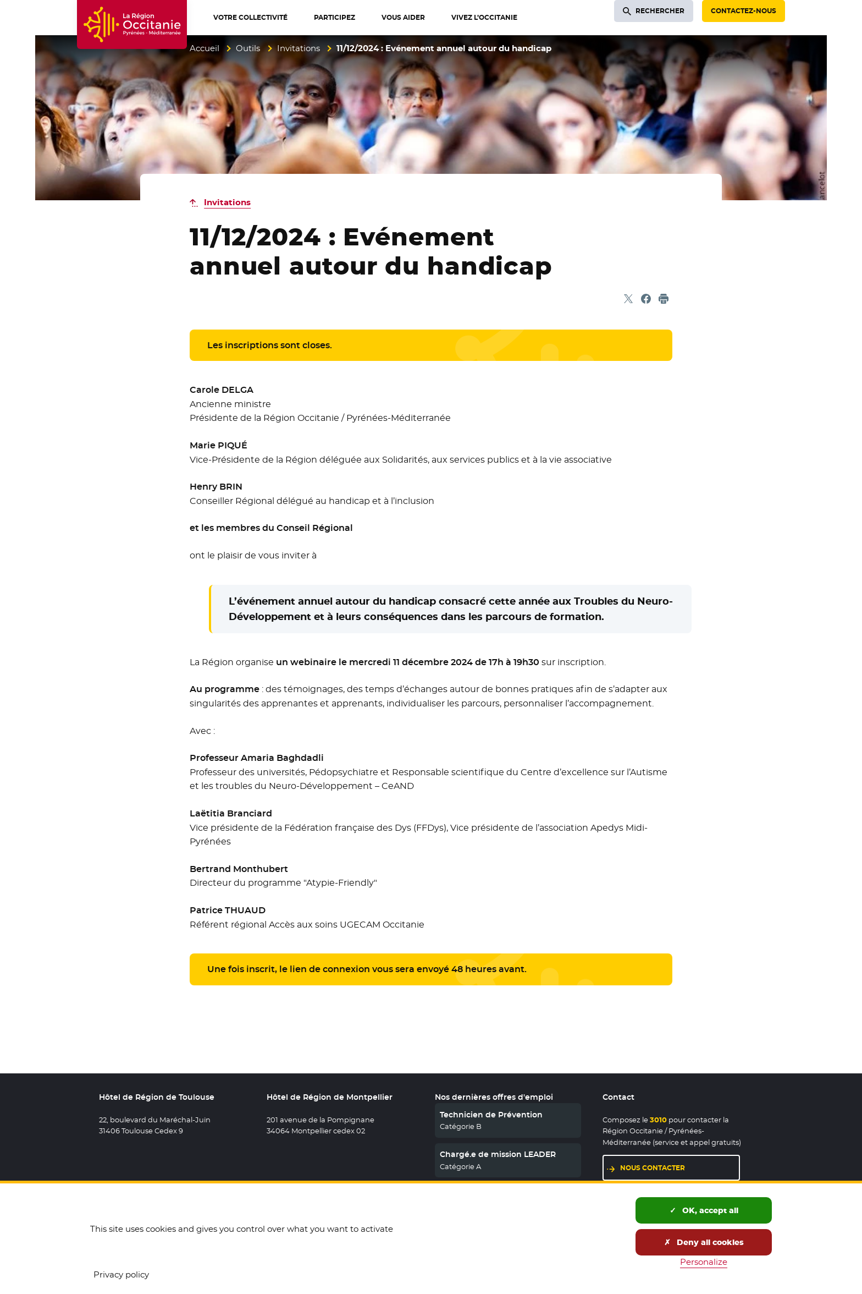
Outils (248, 48)
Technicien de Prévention (491, 1115)
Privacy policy (121, 1274)
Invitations (298, 48)
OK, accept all (704, 1210)
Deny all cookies (704, 1242)
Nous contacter (652, 1168)
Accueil (204, 48)
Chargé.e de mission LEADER (498, 1154)
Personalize (703, 1262)
